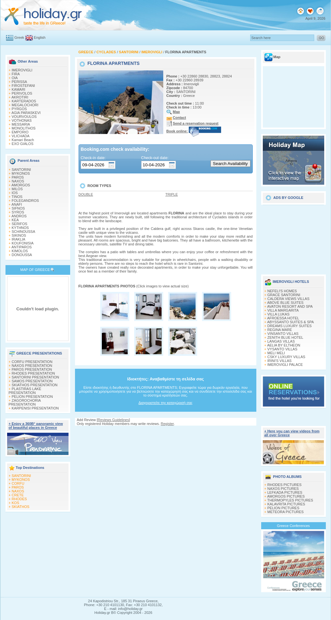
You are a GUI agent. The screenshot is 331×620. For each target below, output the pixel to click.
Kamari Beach (23, 140)
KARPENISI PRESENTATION (35, 408)
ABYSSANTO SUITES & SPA (290, 322)
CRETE (18, 495)
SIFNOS (18, 208)
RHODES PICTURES (284, 485)
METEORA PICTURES (285, 512)
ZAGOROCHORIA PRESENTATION (25, 402)
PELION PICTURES (283, 508)
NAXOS (18, 181)
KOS (15, 503)
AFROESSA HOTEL (283, 318)
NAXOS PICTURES (283, 489)
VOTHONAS (22, 120)
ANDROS (19, 216)
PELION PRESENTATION (32, 396)
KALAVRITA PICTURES (286, 504)
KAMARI (18, 89)
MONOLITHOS (24, 128)
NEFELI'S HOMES (282, 291)
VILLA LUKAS (278, 314)
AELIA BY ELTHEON (283, 345)
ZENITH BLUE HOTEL (285, 337)
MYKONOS (21, 173)
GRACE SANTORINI (283, 295)
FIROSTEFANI (23, 86)
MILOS (17, 189)
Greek (19, 37)
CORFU (18, 483)
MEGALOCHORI (25, 105)
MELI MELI (276, 353)
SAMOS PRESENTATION (32, 381)
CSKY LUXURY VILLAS (286, 357)
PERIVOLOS (22, 93)
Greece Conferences (293, 526)
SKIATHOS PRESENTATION (35, 385)
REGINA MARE (279, 330)
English (40, 37)
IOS (15, 193)
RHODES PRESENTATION (33, 373)
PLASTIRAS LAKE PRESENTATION (25, 391)
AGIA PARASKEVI (25, 113)
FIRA (16, 74)
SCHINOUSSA (23, 231)
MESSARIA (21, 124)
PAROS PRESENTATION (32, 369)
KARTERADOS (24, 101)
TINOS (17, 197)
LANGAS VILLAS (281, 341)
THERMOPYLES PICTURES (290, 500)
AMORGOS (20, 185)
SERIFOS (19, 224)
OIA (15, 78)
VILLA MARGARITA (283, 310)
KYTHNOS (20, 228)
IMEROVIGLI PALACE (285, 365)
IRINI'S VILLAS (279, 361)
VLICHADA (20, 136)
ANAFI (16, 204)
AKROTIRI (19, 97)
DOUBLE (86, 194)
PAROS (18, 177)
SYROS (18, 212)
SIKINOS (19, 235)
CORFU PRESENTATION (32, 362)
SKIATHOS (20, 507)
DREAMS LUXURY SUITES (289, 326)
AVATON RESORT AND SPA (290, 306)
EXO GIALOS (22, 144)
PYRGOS (19, 109)
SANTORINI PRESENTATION (35, 377)
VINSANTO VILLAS (282, 334)
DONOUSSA (22, 255)
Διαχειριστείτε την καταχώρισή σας (165, 403)
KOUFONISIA (23, 243)
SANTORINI (21, 169)
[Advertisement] (293, 237)
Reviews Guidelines (113, 420)
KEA (15, 220)
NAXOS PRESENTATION (32, 365)
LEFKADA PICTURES (284, 492)
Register (167, 424)
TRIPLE (172, 194)
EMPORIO (20, 132)
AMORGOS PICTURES (285, 496)
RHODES (19, 499)
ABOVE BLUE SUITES (285, 303)
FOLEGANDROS (25, 200)
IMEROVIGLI (22, 70)
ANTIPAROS (21, 247)
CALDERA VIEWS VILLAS (288, 299)
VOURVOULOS (24, 117)
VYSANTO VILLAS (282, 349)
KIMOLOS (20, 251)
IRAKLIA (18, 239)
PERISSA (19, 82)
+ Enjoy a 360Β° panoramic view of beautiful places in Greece (36, 425)
